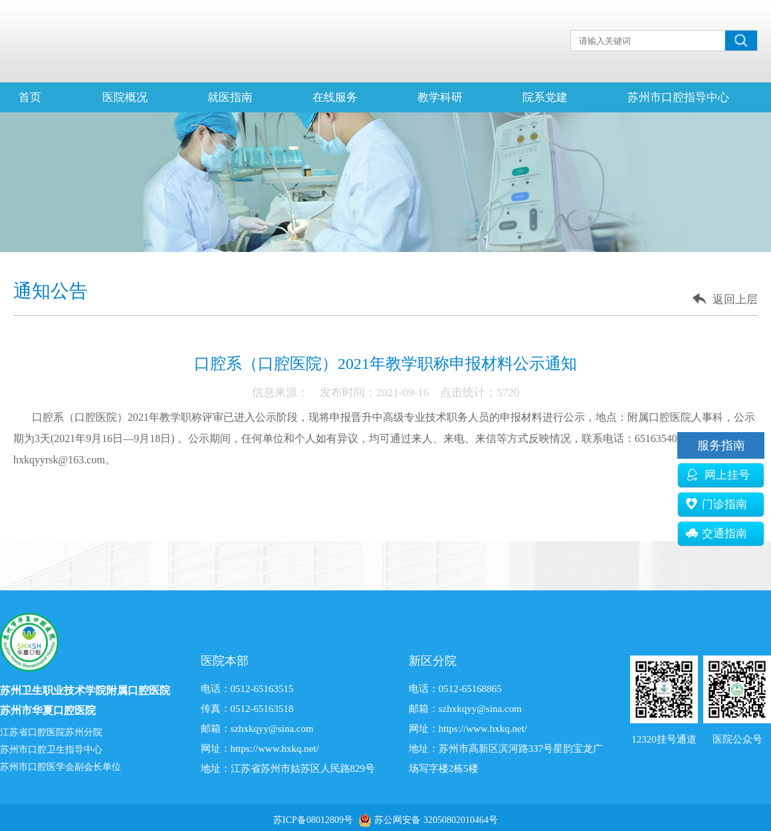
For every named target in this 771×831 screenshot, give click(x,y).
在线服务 (335, 97)
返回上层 (735, 299)
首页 (30, 97)
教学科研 (440, 97)
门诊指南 (716, 504)
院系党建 (545, 97)
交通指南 (716, 533)
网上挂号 (718, 475)
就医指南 (230, 97)
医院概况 (125, 97)
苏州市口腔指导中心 (678, 97)
